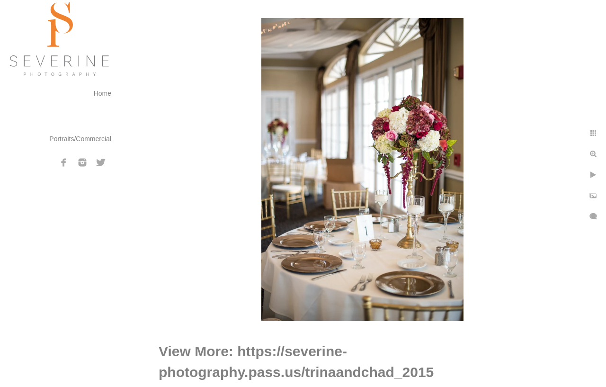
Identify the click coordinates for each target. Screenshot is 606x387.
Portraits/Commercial (80, 139)
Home (102, 93)
